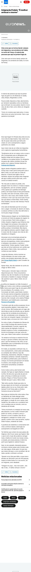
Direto (26, 2)
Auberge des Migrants (8, 165)
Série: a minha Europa (14, 6)
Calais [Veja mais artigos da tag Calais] (5, 497)
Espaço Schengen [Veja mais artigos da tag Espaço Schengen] (8, 505)
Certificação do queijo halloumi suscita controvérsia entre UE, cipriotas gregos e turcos (12, 490)
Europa (5, 6)
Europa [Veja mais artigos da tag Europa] (22, 497)
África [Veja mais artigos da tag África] (13, 497)
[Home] (1, 6)
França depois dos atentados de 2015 (11, 479)
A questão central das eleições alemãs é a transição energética (12, 484)
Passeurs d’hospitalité (8, 302)
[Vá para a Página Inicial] (6, 2)
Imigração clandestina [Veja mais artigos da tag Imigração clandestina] (9, 501)
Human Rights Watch (10, 260)
